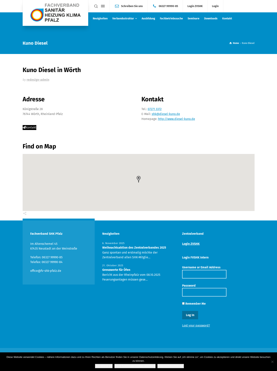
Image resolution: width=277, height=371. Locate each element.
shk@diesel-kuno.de (166, 114)
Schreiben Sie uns (132, 6)
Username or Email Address (204, 272)
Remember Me (194, 303)
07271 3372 (155, 109)
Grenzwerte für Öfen (116, 270)
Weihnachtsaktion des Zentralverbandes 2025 (134, 247)
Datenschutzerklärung (171, 366)
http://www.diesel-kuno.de (176, 119)
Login (215, 6)
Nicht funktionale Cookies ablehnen (135, 366)
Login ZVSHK (195, 6)
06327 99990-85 (168, 6)
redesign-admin (38, 80)
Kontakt (29, 127)
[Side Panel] (102, 6)
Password (204, 290)
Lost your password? (196, 325)
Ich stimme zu (103, 366)
